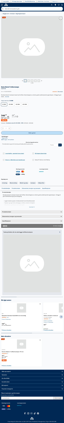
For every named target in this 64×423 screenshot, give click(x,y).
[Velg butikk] (55, 5)
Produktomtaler (16, 188)
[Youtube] (31, 414)
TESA (45, 313)
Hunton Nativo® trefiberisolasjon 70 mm (11, 352)
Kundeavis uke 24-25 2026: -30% (14, 123)
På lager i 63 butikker (7, 330)
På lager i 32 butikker (7, 367)
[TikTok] (35, 414)
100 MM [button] (11, 104)
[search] (2, 8)
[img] (11, 318)
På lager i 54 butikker (8, 139)
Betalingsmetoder (20, 169)
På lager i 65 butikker (28, 330)
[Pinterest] (38, 414)
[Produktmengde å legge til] (6, 128)
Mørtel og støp (24, 183)
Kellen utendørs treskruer (30, 315)
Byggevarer (6, 13)
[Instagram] (28, 414)
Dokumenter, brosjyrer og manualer (31, 188)
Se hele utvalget (57, 225)
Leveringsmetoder (43, 169)
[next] (61, 316)
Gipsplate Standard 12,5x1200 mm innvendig (11, 316)
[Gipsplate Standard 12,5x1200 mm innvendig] (11, 317)
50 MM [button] (4, 104)
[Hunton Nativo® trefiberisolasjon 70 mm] (11, 353)
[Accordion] (32, 216)
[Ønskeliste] (58, 5)
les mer (7, 96)
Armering (4, 183)
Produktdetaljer (6, 188)
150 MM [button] (18, 104)
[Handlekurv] (61, 5)
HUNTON (3, 88)
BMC (3, 313)
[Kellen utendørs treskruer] (32, 317)
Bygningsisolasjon (20, 13)
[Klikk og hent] (32, 133)
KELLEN (24, 313)
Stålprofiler (41, 183)
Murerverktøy (13, 183)
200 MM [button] (24, 104)
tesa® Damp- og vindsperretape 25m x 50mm (52, 316)
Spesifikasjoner (46, 188)
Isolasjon (12, 13)
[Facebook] (25, 414)
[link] (57, 91)
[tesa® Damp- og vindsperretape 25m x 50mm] (53, 317)
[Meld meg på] (58, 399)
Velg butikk (5, 138)
